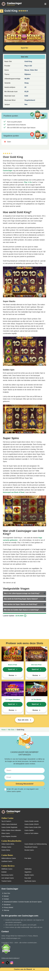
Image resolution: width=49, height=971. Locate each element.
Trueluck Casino (6, 881)
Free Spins (27, 858)
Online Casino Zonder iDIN (32, 827)
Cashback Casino (6, 861)
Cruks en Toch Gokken (31, 833)
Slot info (24, 57)
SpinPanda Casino (30, 881)
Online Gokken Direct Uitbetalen (11, 830)
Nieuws (6, 896)
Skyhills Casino (29, 875)
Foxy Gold (27, 878)
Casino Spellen (29, 830)
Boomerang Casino (7, 875)
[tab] (24, 593)
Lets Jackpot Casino (7, 878)
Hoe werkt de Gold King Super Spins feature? (21, 599)
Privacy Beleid (8, 907)
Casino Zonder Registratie (9, 827)
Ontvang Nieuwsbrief (24, 784)
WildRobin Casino (6, 869)
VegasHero (27, 872)
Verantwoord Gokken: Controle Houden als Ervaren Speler (23, 902)
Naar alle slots (23, 720)
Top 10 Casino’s (6, 821)
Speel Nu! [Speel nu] (24, 48)
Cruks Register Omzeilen (9, 836)
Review (11, 675)
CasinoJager (7, 170)
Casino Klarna (5, 850)
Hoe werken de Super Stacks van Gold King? (20, 604)
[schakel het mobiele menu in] (45, 4)
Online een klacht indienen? (10, 958)
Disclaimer (7, 904)
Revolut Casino (29, 850)
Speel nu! (11, 669)
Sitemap (6, 910)
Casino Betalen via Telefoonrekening (35, 844)
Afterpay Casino (6, 847)
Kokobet (3, 872)
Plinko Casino (5, 833)
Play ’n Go (28, 182)
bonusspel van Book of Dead (13, 492)
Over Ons (7, 893)
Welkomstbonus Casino (8, 858)
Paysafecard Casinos (30, 847)
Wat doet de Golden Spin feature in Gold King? (21, 610)
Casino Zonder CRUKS (31, 824)
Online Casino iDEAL (7, 844)
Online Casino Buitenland (9, 824)
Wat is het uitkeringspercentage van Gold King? (22, 593)
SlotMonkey (28, 869)
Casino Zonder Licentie (31, 821)
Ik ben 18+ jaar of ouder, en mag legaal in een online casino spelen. (24, 790)
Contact (6, 899)
